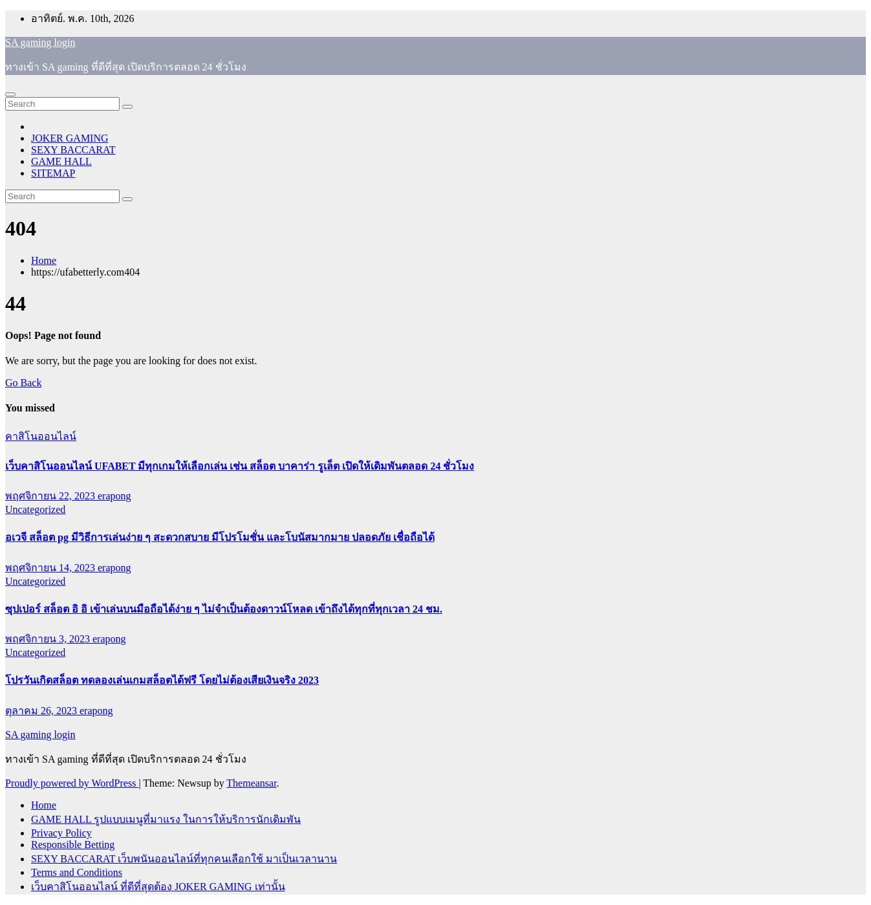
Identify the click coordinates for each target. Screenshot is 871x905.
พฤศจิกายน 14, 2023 (51, 567)
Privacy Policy (61, 832)
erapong (114, 495)
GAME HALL (61, 161)
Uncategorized (35, 509)
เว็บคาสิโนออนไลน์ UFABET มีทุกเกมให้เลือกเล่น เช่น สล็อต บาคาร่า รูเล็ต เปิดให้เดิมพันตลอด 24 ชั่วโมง (239, 466)
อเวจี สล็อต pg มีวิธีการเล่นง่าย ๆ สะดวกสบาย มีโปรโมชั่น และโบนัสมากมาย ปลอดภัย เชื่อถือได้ (220, 537)
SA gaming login (40, 42)
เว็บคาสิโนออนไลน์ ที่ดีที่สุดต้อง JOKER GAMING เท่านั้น (158, 886)
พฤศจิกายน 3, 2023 (48, 638)
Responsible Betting (72, 844)
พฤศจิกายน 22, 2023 (51, 495)
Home (43, 260)
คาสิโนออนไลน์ (40, 436)
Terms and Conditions (76, 872)
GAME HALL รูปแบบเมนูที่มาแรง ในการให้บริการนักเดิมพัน (166, 819)
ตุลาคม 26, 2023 (42, 710)
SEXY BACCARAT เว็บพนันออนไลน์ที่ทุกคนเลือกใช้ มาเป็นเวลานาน (184, 858)
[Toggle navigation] (10, 94)
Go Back (23, 382)
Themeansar (251, 783)
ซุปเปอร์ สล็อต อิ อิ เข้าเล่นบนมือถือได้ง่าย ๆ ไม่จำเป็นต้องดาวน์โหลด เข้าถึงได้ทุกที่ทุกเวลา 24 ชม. (223, 609)
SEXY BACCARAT (73, 149)
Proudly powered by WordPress (71, 783)
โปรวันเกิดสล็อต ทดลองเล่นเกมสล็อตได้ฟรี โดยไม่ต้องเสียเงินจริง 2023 (162, 680)
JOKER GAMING (70, 138)
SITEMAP (53, 173)
